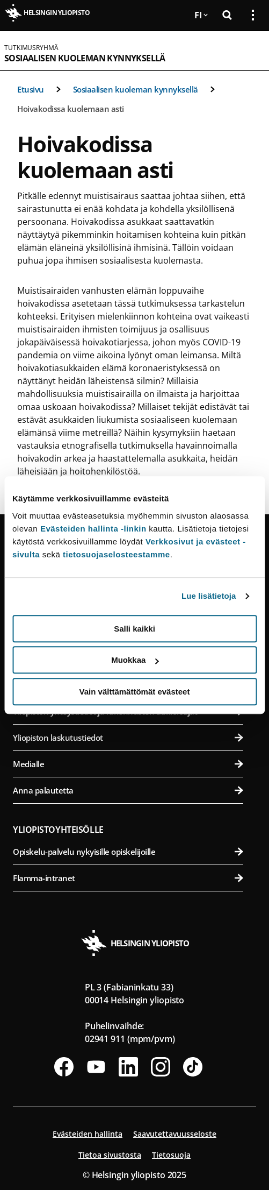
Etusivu (30, 89)
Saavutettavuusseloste (174, 1134)
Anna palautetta (128, 790)
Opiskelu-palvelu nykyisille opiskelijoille (128, 851)
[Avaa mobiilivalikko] (248, 50)
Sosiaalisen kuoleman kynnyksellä (84, 58)
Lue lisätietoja (208, 595)
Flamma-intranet (128, 878)
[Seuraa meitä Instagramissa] (160, 1066)
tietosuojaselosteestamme (116, 554)
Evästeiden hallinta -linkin (93, 528)
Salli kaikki (134, 628)
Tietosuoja (171, 1155)
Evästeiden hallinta (87, 1134)
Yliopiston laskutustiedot (128, 737)
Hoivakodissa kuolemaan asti (70, 108)
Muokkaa (134, 659)
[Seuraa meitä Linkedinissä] (128, 1066)
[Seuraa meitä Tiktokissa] (192, 1066)
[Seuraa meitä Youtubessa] (96, 1066)
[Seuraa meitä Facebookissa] (64, 1066)
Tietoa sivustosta (109, 1155)
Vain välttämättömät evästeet (134, 691)
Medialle (128, 764)
